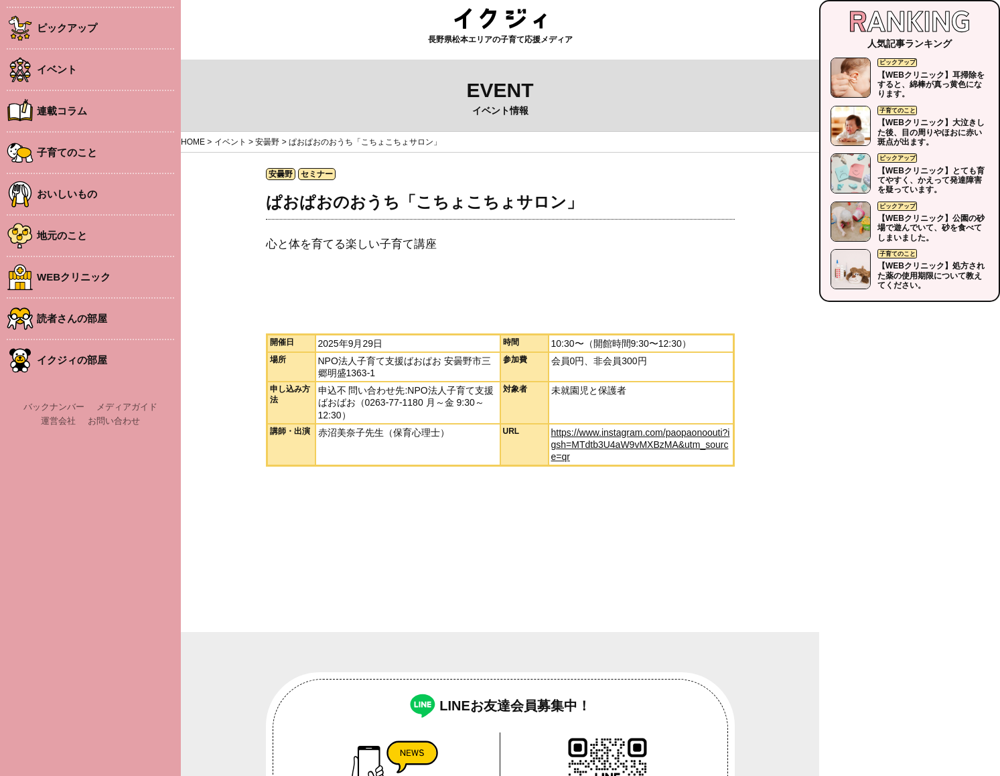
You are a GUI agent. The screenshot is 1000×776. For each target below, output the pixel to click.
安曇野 (267, 142)
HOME (193, 142)
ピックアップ (67, 27)
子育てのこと (67, 152)
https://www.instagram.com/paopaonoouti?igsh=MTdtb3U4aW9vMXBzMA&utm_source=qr (640, 444)
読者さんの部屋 (72, 318)
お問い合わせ (114, 421)
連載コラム (62, 111)
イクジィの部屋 (72, 360)
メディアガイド (126, 407)
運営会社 (58, 421)
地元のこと (62, 235)
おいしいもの (67, 194)
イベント (57, 69)
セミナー (317, 174)
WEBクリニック (74, 277)
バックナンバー (53, 407)
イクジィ (500, 18)
